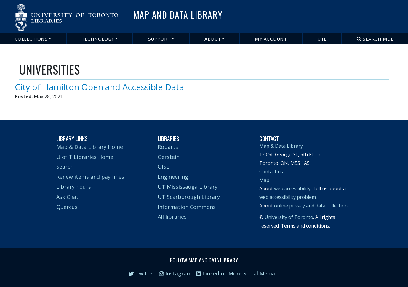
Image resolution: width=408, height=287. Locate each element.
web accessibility (292, 188)
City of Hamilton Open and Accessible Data (99, 87)
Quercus (67, 206)
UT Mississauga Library (187, 186)
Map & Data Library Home (89, 146)
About (212, 39)
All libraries (172, 216)
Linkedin (210, 273)
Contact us (271, 171)
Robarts (168, 146)
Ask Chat (67, 196)
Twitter (142, 273)
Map (264, 180)
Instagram (175, 273)
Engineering (173, 176)
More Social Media (251, 273)
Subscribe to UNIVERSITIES (21, 103)
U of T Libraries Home (84, 156)
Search (64, 166)
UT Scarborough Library (189, 196)
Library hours (73, 186)
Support (159, 39)
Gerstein (169, 156)
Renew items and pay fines (90, 176)
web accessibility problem (287, 197)
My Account (271, 39)
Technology (97, 39)
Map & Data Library (281, 146)
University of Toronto (289, 217)
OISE (163, 166)
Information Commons (187, 206)
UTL (322, 39)
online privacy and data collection (311, 205)
